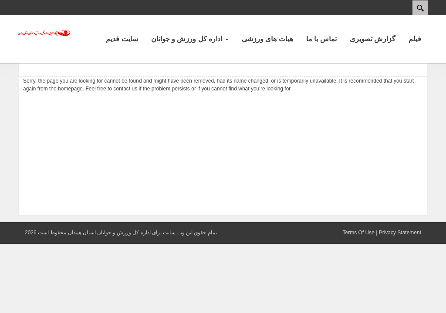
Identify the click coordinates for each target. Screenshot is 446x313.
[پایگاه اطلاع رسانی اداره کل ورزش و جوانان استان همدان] (44, 32)
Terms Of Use (358, 233)
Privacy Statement (400, 233)
